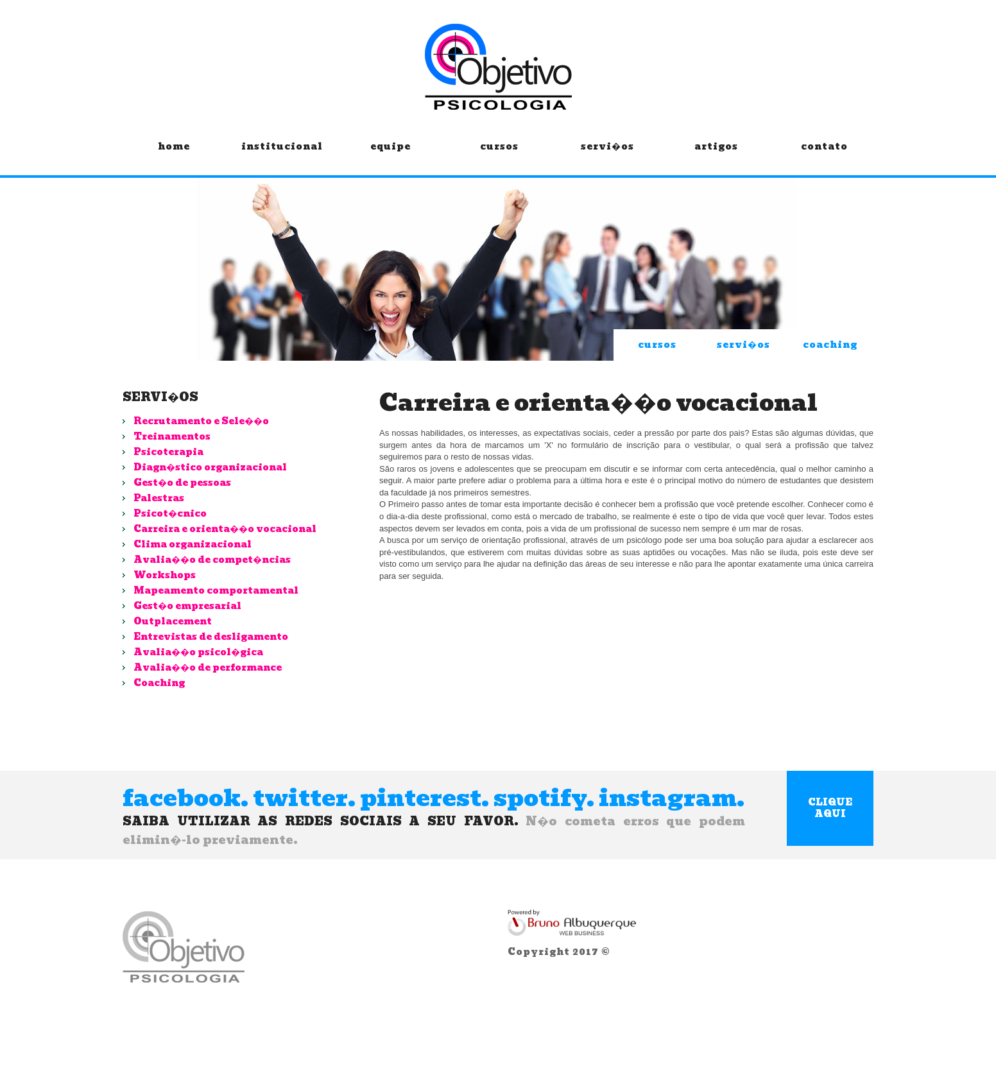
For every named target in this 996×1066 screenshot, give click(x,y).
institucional (282, 156)
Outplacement (172, 621)
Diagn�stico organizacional (210, 467)
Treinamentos (171, 436)
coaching (830, 345)
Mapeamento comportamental (215, 590)
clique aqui (830, 808)
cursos (499, 156)
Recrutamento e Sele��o (201, 421)
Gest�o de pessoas (182, 483)
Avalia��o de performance (207, 667)
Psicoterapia (168, 452)
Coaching (159, 683)
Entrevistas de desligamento (210, 637)
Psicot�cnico (170, 513)
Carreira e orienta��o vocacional (224, 529)
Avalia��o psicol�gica (198, 652)
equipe (390, 156)
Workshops (164, 575)
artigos (716, 156)
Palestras (158, 498)
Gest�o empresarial (187, 606)
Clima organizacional (192, 544)
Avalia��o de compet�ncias (212, 560)
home (174, 156)
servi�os (607, 156)
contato (824, 156)
